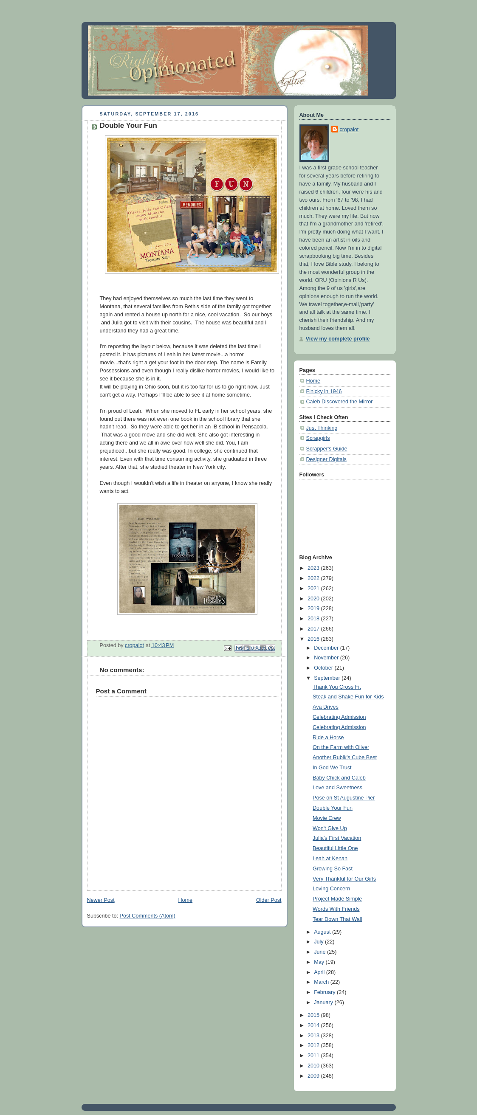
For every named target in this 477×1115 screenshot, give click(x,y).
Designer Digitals (326, 459)
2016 (314, 639)
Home (185, 900)
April (320, 972)
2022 (314, 578)
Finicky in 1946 (324, 391)
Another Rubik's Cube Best (345, 757)
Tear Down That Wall (337, 919)
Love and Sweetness (337, 788)
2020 (314, 599)
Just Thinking (322, 428)
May (319, 962)
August (323, 932)
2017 (314, 629)
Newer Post (101, 900)
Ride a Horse (328, 738)
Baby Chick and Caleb (339, 778)
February (325, 992)
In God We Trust (332, 768)
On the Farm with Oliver (341, 747)
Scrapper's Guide (326, 449)
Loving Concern (331, 889)
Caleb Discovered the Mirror (339, 402)
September (328, 678)
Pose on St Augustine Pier (344, 798)
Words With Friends (336, 909)
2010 (314, 1066)
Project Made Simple (337, 899)
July (319, 942)
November (327, 658)
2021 (314, 588)
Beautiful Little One (335, 848)
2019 (314, 608)
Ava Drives (326, 707)
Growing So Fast (333, 869)
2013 (314, 1036)
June (320, 952)
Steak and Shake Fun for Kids (348, 697)
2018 (314, 619)
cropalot (349, 129)
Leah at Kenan (330, 859)
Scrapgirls (318, 438)
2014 (314, 1025)
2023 (314, 568)
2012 (314, 1045)
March (322, 982)
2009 (314, 1076)
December (327, 648)
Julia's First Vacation (337, 838)
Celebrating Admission (339, 717)
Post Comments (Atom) (147, 916)
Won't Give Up (330, 828)
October (324, 668)
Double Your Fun (333, 808)
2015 (314, 1015)
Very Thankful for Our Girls (344, 879)
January (324, 1002)
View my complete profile (338, 339)
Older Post (269, 900)
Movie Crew (327, 818)
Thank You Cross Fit (337, 687)
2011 (314, 1056)
